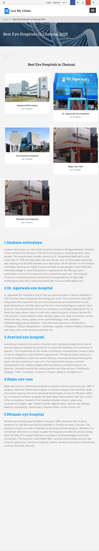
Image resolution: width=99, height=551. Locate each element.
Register (57, 2)
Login (48, 2)
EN (64, 2)
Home (6, 19)
